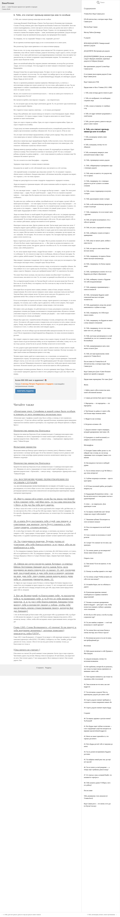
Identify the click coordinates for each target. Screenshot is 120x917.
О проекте (40, 668)
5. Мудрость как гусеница (92, 419)
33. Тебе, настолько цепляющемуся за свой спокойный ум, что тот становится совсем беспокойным (98, 338)
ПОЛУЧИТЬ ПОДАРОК (25, 391)
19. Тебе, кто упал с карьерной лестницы (97, 227)
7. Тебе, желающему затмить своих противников (101, 914)
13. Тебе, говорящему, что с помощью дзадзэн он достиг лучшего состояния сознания (96, 183)
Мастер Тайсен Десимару (92, 32)
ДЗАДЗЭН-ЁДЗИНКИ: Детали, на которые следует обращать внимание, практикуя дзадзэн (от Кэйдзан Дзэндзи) (98, 59)
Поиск (100, 2)
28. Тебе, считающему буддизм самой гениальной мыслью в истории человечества (96, 297)
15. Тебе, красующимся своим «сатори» (97, 199)
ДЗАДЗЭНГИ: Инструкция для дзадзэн (97, 51)
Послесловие (88, 790)
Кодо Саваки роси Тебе (91, 82)
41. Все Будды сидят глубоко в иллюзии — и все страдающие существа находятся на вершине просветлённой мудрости (98, 728)
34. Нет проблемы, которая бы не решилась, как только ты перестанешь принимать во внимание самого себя (98, 669)
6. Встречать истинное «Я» (93, 424)
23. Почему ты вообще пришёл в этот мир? (98, 571)
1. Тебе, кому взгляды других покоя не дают (98, 93)
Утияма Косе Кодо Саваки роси (94, 14)
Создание (87, 713)
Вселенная (87, 646)
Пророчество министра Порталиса (32, 430)
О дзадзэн (87, 38)
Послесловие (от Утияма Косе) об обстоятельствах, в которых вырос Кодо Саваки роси (97, 364)
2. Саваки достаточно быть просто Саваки (97, 398)
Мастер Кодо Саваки (90, 27)
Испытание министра (25, 447)
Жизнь (86, 385)
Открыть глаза (88, 558)
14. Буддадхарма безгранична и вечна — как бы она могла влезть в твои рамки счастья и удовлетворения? (98, 496)
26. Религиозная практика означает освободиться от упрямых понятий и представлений (96, 594)
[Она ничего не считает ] (27, 649)
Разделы (48, 668)
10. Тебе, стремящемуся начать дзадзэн (97, 160)
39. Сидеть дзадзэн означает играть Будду (97, 707)
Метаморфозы (88, 445)
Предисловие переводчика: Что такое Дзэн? (98, 379)
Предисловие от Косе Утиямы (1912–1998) (98, 87)
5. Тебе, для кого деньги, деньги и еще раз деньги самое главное (22, 914)
